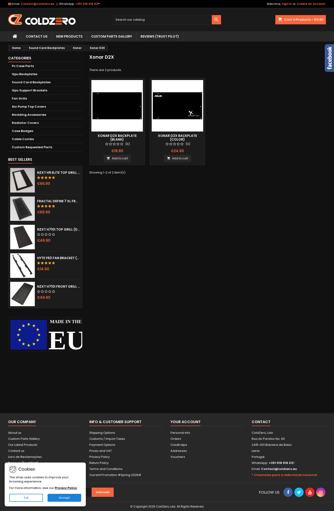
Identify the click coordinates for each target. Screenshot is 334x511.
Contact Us (37, 36)
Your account (185, 421)
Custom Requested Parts (32, 147)
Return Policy (99, 463)
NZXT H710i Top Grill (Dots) (58, 229)
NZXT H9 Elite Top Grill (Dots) (58, 172)
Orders (175, 439)
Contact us (16, 451)
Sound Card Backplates (31, 82)
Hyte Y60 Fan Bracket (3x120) (58, 258)
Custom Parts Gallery (111, 36)
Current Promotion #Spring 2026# (115, 475)
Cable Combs (23, 139)
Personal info (180, 433)
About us (14, 433)
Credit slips (178, 445)
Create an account (311, 4)
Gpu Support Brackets (29, 90)
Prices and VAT (100, 451)
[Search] (167, 19)
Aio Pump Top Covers (29, 106)
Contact (261, 421)
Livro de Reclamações (25, 457)
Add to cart (117, 158)
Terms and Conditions (105, 469)
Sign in (287, 4)
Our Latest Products (22, 445)
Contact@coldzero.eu (37, 4)
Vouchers (177, 457)
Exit (26, 497)
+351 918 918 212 (87, 4)
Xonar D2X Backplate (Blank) (117, 137)
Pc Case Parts (23, 66)
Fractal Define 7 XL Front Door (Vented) (58, 201)
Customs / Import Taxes (107, 439)
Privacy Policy (99, 457)
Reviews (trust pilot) (160, 36)
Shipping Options (102, 433)
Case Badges (22, 131)
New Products (69, 36)
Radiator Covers (25, 123)
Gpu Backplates (24, 74)
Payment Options (102, 445)
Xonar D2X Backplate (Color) (177, 137)
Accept (64, 497)
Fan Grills (19, 98)
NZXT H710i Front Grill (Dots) (58, 286)
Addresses (178, 451)
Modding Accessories (29, 114)
